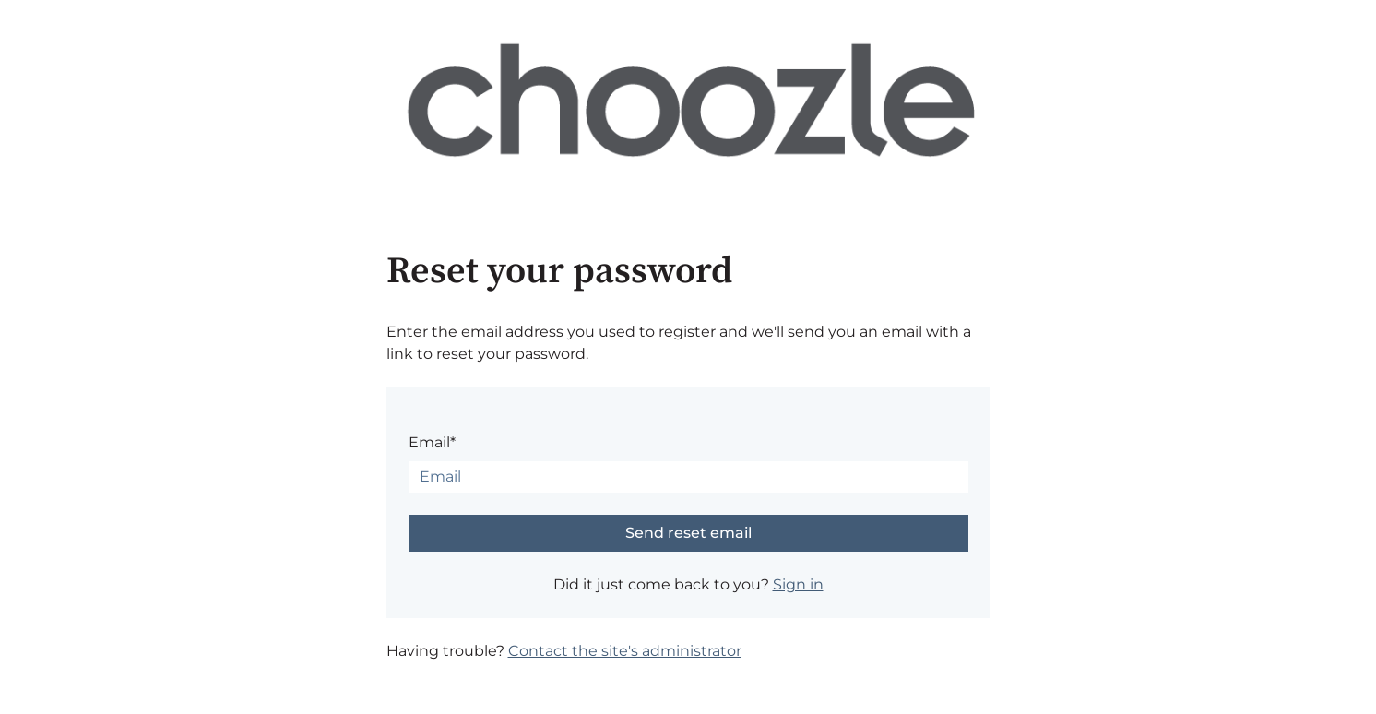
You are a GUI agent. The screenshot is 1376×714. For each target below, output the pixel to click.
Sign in (798, 584)
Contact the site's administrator (624, 651)
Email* (432, 442)
